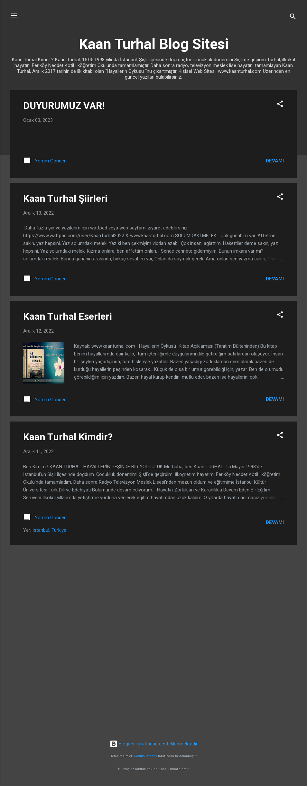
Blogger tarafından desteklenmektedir (154, 744)
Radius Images (145, 756)
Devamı (275, 326)
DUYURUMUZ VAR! (64, 105)
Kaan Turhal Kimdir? (68, 602)
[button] (280, 105)
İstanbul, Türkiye (49, 696)
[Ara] (293, 17)
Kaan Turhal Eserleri (67, 482)
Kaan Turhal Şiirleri (65, 364)
